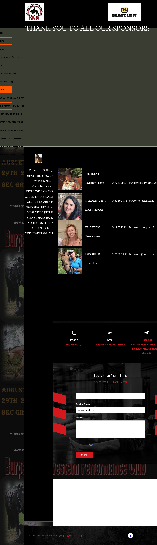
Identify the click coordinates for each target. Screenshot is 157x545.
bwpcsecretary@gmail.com (110, 344)
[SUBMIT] (84, 455)
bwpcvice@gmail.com (141, 200)
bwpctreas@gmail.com (142, 254)
